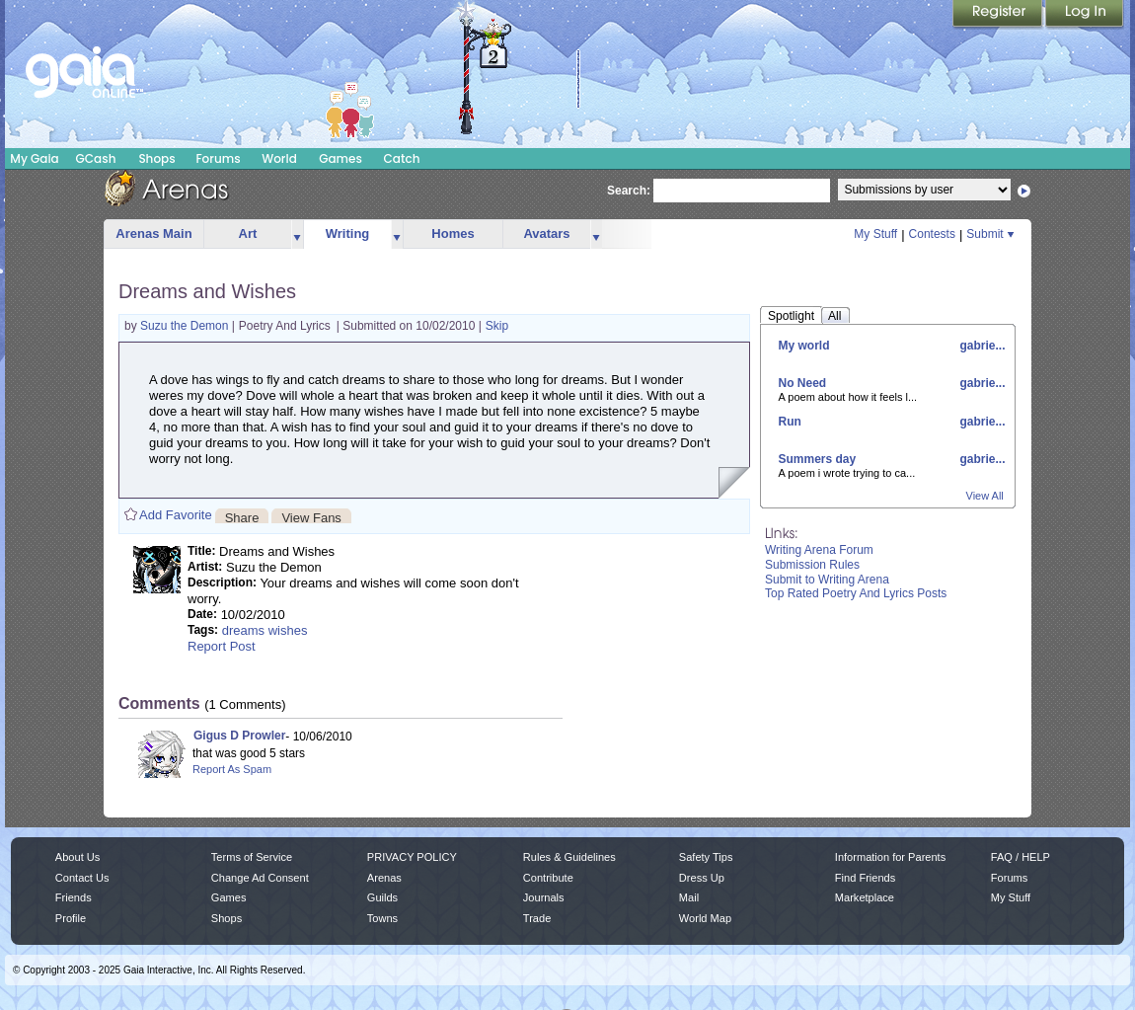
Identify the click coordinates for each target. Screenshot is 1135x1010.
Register (998, 15)
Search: (628, 190)
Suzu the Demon (186, 326)
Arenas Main (153, 233)
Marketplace (864, 897)
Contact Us (82, 878)
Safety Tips (706, 857)
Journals (544, 897)
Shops (156, 158)
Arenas (384, 878)
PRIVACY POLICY (412, 857)
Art (248, 233)
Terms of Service (251, 857)
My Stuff (875, 234)
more (297, 234)
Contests (932, 234)
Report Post (222, 646)
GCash (96, 158)
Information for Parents (890, 857)
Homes (452, 233)
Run (790, 421)
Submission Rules (812, 565)
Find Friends (865, 878)
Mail (689, 897)
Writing (348, 233)
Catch (402, 158)
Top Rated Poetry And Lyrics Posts (855, 593)
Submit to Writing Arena (827, 579)
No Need (803, 383)
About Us (77, 857)
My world (804, 345)
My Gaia (34, 158)
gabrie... (980, 345)
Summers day (818, 459)
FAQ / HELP (1020, 857)
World (279, 158)
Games (340, 158)
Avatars (546, 233)
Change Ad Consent (260, 878)
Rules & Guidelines (569, 857)
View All (985, 496)
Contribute (548, 878)
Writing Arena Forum (819, 550)
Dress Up (701, 878)
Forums (217, 158)
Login (1084, 15)
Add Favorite (175, 514)
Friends (73, 897)
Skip (497, 326)
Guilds (382, 897)
